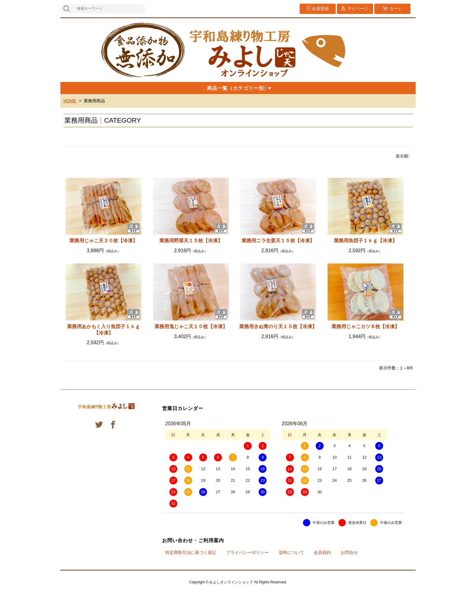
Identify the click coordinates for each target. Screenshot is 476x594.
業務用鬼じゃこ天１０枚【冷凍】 (191, 326)
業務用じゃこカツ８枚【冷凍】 (365, 326)
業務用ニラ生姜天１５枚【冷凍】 (278, 240)
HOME (69, 100)
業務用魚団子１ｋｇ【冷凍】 (365, 240)
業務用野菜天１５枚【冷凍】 (191, 240)
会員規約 (322, 552)
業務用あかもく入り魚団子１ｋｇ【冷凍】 (103, 329)
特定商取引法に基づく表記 (190, 552)
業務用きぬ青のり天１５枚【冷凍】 (278, 326)
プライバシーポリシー (247, 552)
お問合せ (349, 552)
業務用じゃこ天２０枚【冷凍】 (104, 240)
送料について (291, 552)
